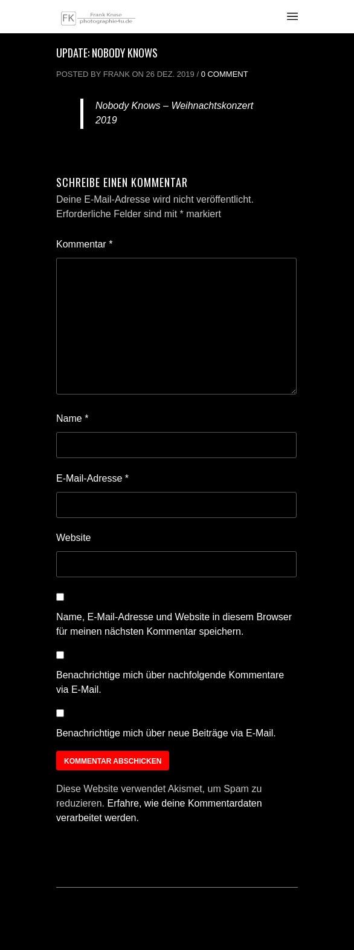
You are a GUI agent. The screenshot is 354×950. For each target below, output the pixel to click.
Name (72, 418)
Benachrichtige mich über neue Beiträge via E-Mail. (166, 733)
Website (73, 537)
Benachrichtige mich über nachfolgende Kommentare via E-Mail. (170, 682)
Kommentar (84, 244)
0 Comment (224, 74)
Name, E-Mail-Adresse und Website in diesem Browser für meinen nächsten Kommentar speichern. (174, 624)
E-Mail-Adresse (92, 478)
